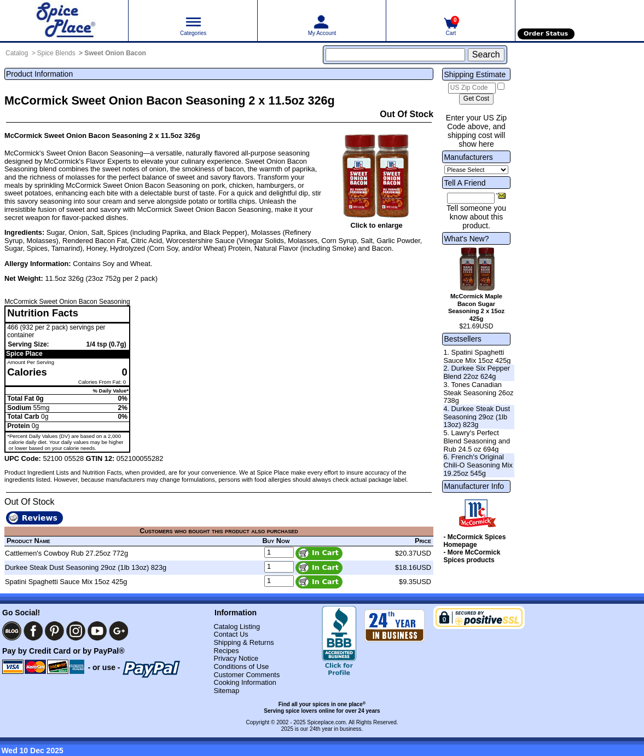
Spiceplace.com (326, 722)
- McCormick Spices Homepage (474, 541)
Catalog (16, 53)
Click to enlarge (376, 225)
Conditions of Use (241, 666)
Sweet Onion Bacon (115, 53)
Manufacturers (468, 157)
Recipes (226, 651)
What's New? (466, 238)
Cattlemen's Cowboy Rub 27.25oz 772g (66, 553)
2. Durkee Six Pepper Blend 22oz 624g (476, 372)
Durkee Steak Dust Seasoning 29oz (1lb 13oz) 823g (85, 567)
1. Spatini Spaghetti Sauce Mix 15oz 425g (476, 356)
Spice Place (24, 353)
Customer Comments (246, 675)
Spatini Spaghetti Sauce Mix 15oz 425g (66, 582)
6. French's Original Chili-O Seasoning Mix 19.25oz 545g (478, 465)
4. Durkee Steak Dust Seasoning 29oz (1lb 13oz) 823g (476, 417)
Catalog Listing (236, 626)
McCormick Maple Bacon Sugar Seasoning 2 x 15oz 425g (476, 307)
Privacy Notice (235, 658)
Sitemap (226, 690)
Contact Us (230, 634)
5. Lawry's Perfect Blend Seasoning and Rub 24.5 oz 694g (476, 441)
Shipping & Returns (243, 642)
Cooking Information (244, 682)
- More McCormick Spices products (471, 556)
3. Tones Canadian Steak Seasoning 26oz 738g (478, 392)
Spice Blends (56, 53)
